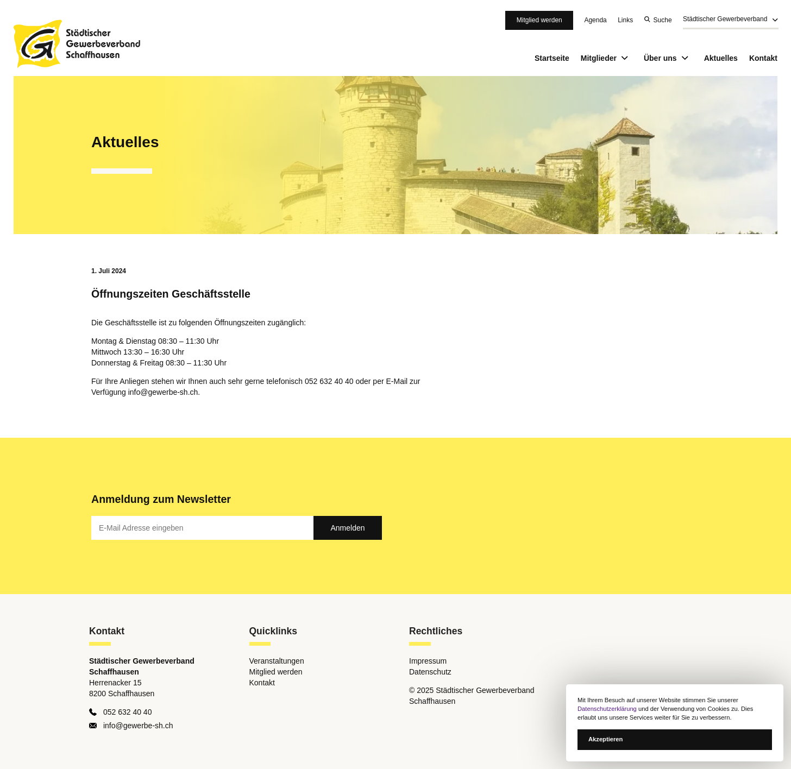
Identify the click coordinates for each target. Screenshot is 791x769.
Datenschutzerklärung (607, 708)
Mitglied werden (539, 20)
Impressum (428, 661)
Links (625, 20)
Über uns (668, 58)
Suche (663, 20)
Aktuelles (721, 58)
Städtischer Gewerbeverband (725, 19)
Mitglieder (606, 58)
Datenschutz (430, 671)
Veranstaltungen (276, 661)
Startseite (552, 58)
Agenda (595, 20)
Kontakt (763, 58)
